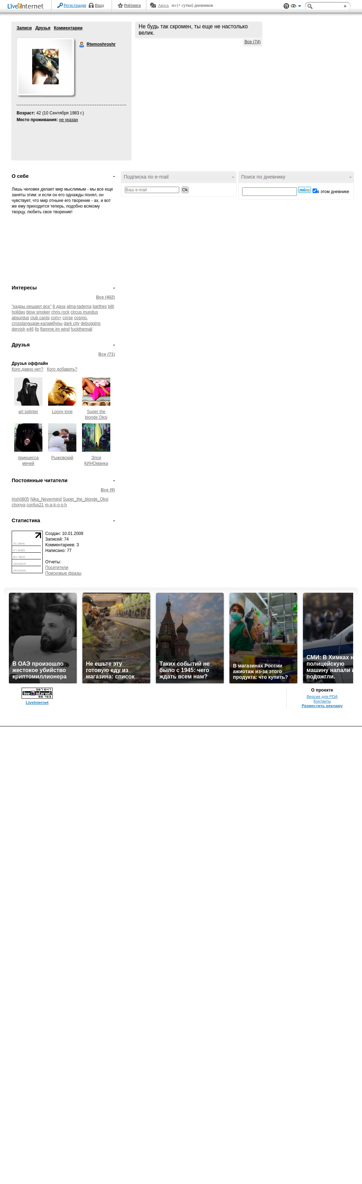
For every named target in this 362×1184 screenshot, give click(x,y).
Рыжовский (62, 457)
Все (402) (105, 297)
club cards (40, 317)
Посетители (56, 567)
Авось (163, 5)
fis (37, 329)
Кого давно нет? (27, 369)
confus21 (35, 504)
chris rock (60, 312)
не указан (68, 119)
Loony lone (62, 411)
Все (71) (106, 354)
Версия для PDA (322, 696)
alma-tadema (79, 306)
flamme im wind (55, 329)
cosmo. (81, 317)
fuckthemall (81, 329)
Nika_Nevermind (46, 499)
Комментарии (68, 28)
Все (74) (253, 41)
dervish (18, 329)
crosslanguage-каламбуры (37, 323)
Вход (99, 5)
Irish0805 (20, 499)
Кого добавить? (62, 369)
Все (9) (108, 489)
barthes (100, 306)
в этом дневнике (333, 191)
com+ (56, 317)
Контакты (322, 701)
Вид (296, 7)
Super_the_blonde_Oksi (86, 499)
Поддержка (286, 6)
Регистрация (75, 5)
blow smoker (38, 312)
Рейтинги (132, 5)
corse (68, 317)
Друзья (43, 28)
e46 (30, 329)
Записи (24, 28)
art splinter (28, 411)
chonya (18, 504)
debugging (90, 323)
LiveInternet (27, 6)
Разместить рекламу (322, 706)
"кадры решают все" (31, 306)
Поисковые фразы (63, 573)
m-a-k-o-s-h (56, 504)
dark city (72, 323)
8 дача (59, 306)
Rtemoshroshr (82, 44)
